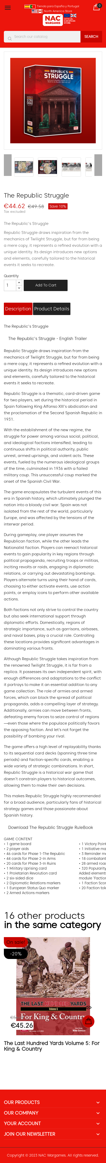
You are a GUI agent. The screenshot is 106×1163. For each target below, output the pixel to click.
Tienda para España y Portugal (58, 6)
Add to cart (45, 285)
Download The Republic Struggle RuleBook (50, 827)
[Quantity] (10, 285)
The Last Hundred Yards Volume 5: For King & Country (52, 1046)
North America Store (58, 11)
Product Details (51, 308)
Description (18, 308)
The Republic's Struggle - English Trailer (47, 338)
